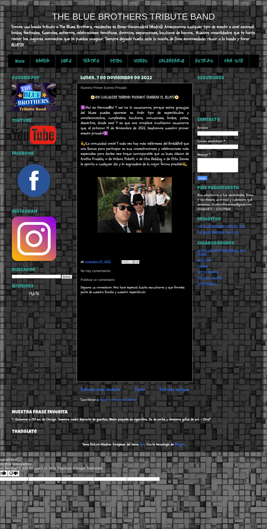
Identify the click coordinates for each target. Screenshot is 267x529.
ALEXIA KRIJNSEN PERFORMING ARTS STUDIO (221, 253)
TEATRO (90, 61)
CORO (66, 61)
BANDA (42, 61)
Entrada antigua (174, 389)
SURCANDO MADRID (209, 278)
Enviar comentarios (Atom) (118, 399)
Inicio (19, 61)
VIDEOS (140, 61)
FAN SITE (233, 61)
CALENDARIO (171, 61)
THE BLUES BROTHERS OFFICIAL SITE (221, 227)
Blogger (179, 444)
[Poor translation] (13, 473)
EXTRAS (204, 61)
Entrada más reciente (100, 389)
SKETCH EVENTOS (208, 272)
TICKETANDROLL (207, 284)
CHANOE (202, 266)
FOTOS (116, 61)
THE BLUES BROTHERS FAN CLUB (217, 232)
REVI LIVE (204, 260)
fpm (142, 444)
